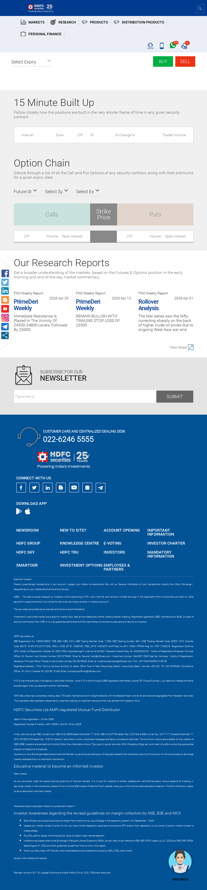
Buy (163, 61)
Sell (185, 61)
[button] (31, 61)
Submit (175, 396)
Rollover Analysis (148, 305)
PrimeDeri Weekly (26, 305)
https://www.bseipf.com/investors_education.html (39, 796)
